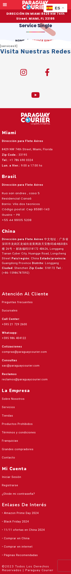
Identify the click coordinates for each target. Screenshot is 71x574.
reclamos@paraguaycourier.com (25, 379)
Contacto (8, 457)
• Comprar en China (16, 538)
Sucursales (10, 310)
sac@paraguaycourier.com (21, 365)
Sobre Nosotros (13, 399)
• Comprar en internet (17, 546)
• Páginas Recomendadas (20, 555)
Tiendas (7, 415)
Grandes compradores (18, 449)
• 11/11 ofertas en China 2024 (23, 530)
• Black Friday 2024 (15, 521)
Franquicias (10, 440)
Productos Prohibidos (17, 424)
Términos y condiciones (19, 432)
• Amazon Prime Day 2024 (20, 513)
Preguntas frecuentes (17, 302)
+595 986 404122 (14, 338)
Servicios (8, 407)
